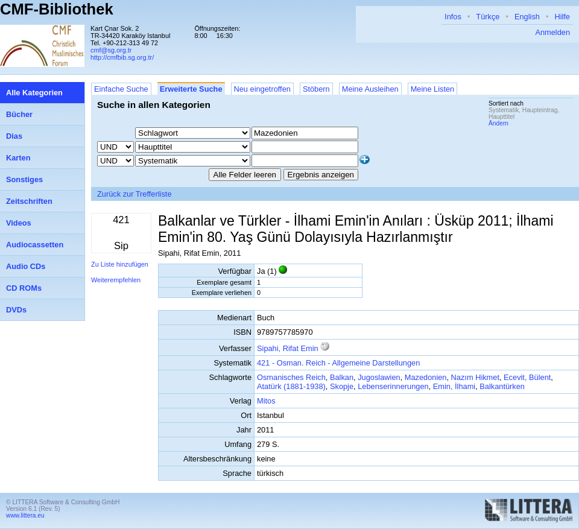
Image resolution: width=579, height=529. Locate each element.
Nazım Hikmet (475, 377)
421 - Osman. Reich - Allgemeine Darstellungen (338, 362)
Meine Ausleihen (370, 88)
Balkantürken (502, 386)
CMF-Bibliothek (56, 9)
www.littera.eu (25, 515)
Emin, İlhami (454, 386)
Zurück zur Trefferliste (134, 193)
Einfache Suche (121, 88)
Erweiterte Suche (191, 88)
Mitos (266, 400)
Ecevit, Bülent (527, 377)
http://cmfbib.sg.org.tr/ (122, 57)
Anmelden (552, 32)
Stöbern (316, 88)
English (527, 16)
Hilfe (562, 16)
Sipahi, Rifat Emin (287, 348)
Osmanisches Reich (291, 377)
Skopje (341, 386)
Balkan (341, 377)
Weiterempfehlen (116, 280)
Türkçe (487, 16)
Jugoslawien (379, 377)
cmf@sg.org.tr (110, 50)
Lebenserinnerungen (393, 386)
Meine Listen (433, 88)
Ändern (498, 123)
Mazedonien (426, 377)
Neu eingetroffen (262, 88)
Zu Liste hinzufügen (119, 264)
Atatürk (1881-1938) (291, 386)
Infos (453, 16)
